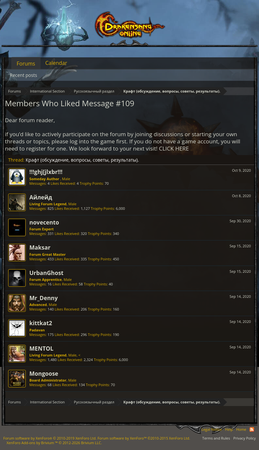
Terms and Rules (216, 438)
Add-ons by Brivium (54, 442)
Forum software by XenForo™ (144, 438)
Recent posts (23, 75)
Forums (26, 63)
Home (241, 429)
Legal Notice (211, 429)
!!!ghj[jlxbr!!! (45, 172)
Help (229, 429)
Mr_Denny (43, 298)
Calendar (56, 62)
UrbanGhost (46, 273)
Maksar (40, 247)
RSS (252, 429)
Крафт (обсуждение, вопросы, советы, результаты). (82, 160)
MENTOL (41, 348)
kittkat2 (40, 323)
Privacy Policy (244, 438)
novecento (44, 222)
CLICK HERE (174, 148)
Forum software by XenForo (50, 438)
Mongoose (43, 373)
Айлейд (40, 197)
